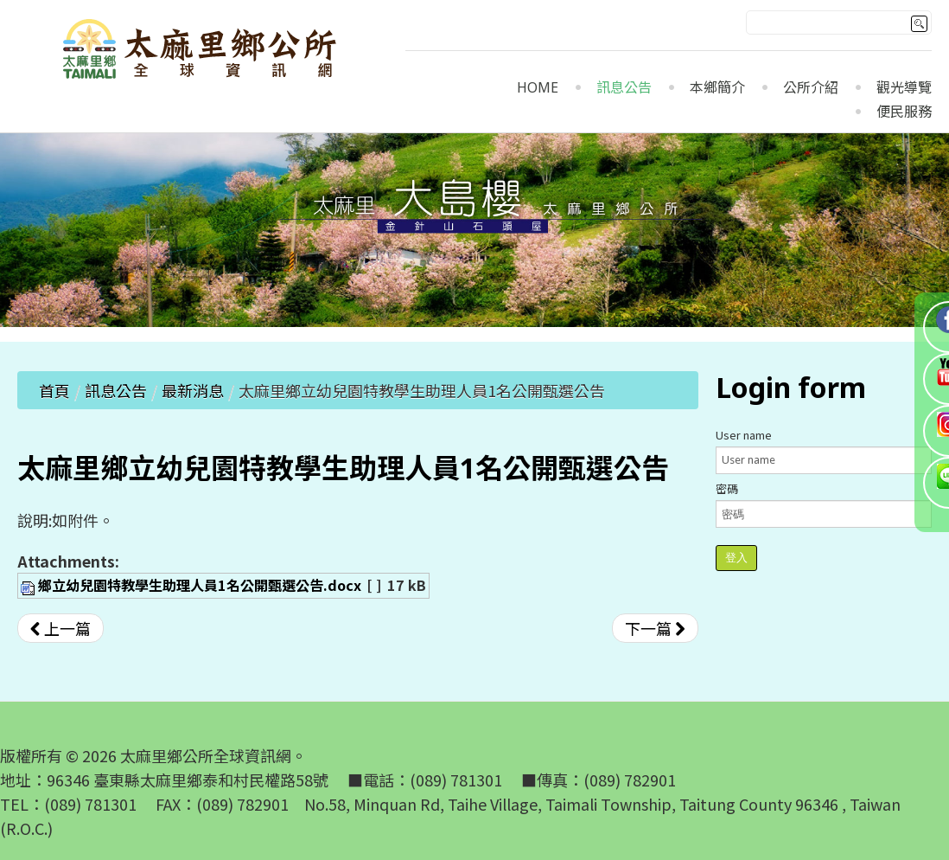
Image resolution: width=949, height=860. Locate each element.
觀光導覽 (904, 88)
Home (537, 88)
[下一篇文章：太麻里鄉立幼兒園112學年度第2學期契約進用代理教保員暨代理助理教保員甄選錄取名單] (655, 628)
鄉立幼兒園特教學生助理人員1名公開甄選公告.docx (199, 584)
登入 (736, 557)
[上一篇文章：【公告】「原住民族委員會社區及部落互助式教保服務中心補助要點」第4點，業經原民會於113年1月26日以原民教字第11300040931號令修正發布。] (60, 628)
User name (744, 434)
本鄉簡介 (717, 88)
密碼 (727, 488)
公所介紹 (810, 88)
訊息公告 (624, 88)
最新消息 (193, 390)
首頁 (54, 390)
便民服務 (904, 112)
